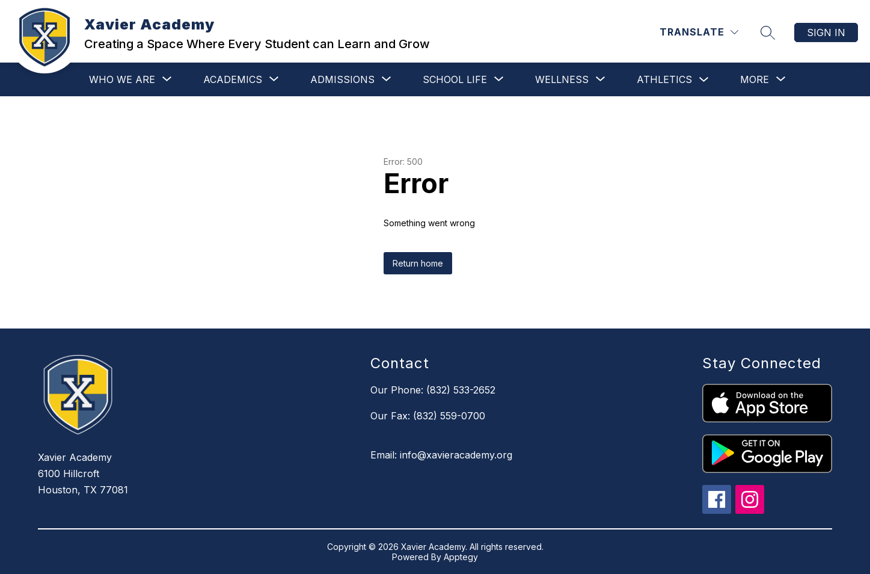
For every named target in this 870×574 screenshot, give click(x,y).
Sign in (826, 32)
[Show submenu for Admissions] (342, 79)
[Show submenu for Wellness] (562, 79)
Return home (418, 263)
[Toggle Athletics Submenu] (704, 80)
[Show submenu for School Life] (455, 79)
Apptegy (461, 557)
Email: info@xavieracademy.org (441, 455)
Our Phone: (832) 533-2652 (432, 390)
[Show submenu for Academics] (232, 79)
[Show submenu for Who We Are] (122, 79)
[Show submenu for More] (754, 79)
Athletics (664, 79)
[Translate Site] (699, 32)
